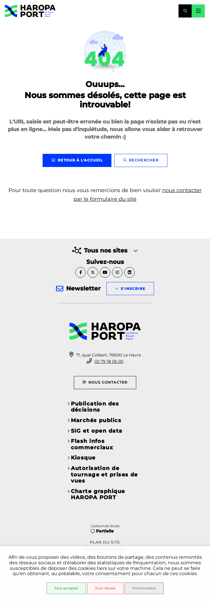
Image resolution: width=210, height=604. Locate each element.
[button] (185, 11)
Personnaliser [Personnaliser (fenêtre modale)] (144, 588)
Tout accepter (66, 588)
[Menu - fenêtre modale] (198, 11)
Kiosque (83, 458)
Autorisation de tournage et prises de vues (104, 474)
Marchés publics (96, 420)
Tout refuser (105, 588)
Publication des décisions (95, 407)
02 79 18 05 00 (108, 361)
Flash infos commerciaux (92, 444)
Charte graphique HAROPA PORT (98, 494)
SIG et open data (97, 431)
